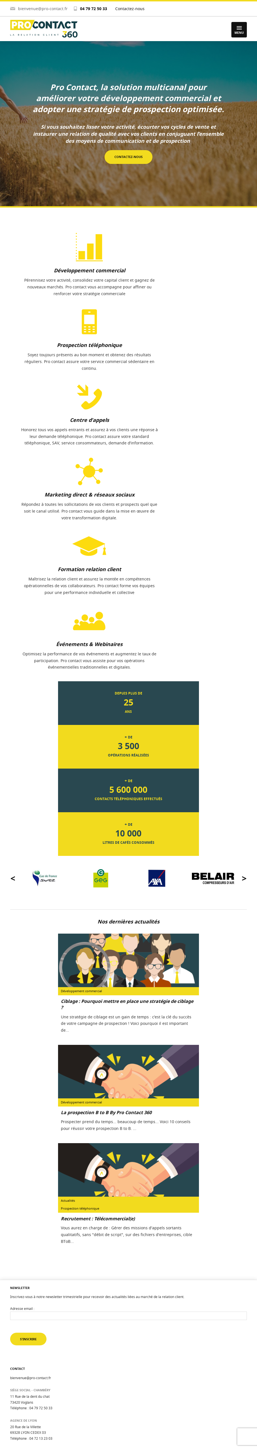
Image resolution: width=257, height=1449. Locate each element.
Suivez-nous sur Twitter (47, 1292)
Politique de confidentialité (31, 1416)
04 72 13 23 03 (40, 1260)
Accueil (15, 1368)
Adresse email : (22, 1130)
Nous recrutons (22, 1396)
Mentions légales (23, 1409)
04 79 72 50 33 (93, 8)
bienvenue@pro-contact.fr (43, 8)
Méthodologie (21, 1382)
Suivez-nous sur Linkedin (48, 1306)
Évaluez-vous (20, 1375)
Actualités (18, 1389)
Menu (239, 30)
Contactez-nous (130, 8)
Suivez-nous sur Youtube (48, 1320)
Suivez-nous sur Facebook (49, 1335)
